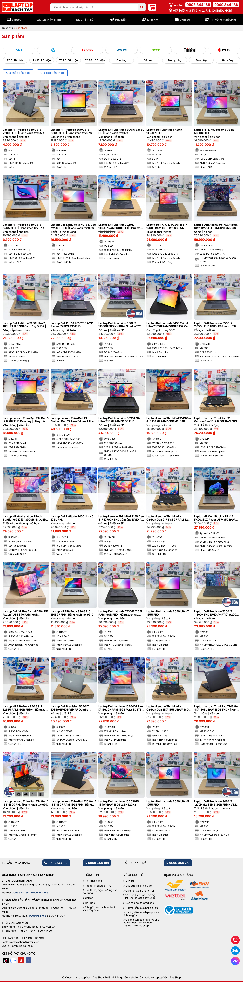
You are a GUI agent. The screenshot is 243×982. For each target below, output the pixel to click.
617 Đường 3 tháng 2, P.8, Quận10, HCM (200, 10)
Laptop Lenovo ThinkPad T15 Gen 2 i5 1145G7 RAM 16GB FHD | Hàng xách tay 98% (74, 803)
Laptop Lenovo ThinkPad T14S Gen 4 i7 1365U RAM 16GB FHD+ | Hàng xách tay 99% (216, 708)
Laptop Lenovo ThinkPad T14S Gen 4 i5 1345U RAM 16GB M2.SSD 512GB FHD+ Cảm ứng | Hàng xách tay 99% (169, 420)
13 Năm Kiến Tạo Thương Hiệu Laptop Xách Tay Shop (139, 897)
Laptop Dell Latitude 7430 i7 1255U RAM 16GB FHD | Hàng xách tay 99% (120, 613)
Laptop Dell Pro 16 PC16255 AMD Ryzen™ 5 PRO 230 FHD (72, 325)
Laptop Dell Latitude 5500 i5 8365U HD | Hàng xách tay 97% (121, 131)
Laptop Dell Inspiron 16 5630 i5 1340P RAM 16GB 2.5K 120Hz (118, 803)
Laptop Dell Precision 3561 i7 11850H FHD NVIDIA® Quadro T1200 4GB (121, 325)
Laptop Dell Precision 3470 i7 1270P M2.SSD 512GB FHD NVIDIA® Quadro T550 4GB (216, 803)
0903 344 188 (198, 5)
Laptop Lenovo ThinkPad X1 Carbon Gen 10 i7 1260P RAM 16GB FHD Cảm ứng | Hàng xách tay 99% (216, 420)
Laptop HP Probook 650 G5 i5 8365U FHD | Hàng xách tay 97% (71, 131)
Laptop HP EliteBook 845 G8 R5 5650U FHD (214, 131)
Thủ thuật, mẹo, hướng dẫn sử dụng (100, 892)
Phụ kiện (121, 19)
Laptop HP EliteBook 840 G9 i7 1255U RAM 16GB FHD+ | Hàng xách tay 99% (26, 708)
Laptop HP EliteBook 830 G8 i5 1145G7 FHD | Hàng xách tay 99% (72, 613)
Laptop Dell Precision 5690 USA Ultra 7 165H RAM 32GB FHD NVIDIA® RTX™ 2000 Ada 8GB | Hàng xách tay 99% (119, 420)
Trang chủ (7, 28)
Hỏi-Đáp (90, 903)
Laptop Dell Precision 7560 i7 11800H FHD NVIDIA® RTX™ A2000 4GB (216, 613)
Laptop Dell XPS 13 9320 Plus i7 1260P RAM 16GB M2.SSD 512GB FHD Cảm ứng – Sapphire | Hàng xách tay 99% (167, 226)
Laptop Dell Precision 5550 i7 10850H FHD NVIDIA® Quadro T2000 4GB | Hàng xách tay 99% (72, 708)
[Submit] (142, 7)
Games (89, 898)
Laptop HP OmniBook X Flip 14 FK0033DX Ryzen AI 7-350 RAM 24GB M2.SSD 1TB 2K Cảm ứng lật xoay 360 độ (216, 518)
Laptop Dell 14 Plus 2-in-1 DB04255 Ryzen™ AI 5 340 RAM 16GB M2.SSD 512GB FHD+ (26, 613)
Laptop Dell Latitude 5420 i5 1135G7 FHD (164, 131)
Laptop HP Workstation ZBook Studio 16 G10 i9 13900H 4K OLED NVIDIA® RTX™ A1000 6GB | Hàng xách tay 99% (24, 518)
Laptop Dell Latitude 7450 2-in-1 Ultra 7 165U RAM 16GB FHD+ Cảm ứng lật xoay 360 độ (168, 325)
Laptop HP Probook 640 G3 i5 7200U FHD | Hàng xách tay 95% (23, 131)
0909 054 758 (178, 863)
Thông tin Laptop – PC (98, 885)
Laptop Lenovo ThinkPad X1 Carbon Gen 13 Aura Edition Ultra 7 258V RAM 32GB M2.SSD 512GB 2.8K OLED (73, 420)
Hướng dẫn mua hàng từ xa (141, 907)
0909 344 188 (226, 5)
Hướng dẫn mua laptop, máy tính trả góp (141, 914)
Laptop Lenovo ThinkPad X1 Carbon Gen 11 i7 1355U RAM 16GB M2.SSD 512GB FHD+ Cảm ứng (168, 708)
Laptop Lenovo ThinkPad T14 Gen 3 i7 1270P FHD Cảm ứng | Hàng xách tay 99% (26, 420)
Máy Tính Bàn (85, 19)
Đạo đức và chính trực (138, 885)
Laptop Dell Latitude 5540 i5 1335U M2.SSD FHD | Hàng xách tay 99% (73, 226)
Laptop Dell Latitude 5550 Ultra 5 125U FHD (167, 803)
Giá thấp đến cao (18, 73)
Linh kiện (153, 19)
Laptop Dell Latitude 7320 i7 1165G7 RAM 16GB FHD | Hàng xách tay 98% (121, 226)
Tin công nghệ (93, 880)
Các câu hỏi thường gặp (139, 903)
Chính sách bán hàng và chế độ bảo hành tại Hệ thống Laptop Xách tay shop (141, 922)
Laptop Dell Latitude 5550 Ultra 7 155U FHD (167, 613)
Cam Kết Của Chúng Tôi (139, 890)
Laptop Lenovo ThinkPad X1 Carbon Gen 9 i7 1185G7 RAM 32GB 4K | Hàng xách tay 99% (169, 518)
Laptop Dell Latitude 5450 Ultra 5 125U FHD (72, 518)
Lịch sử (129, 880)
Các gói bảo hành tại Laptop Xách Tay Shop (100, 909)
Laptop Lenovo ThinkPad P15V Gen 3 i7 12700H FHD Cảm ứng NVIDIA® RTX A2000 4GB (121, 518)
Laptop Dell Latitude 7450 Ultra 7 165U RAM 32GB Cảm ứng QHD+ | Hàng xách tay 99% (24, 325)
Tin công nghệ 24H (223, 19)
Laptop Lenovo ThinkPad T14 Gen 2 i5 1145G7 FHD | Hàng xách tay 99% (26, 803)
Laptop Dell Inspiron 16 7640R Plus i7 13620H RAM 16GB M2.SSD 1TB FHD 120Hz (121, 708)
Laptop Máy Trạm (48, 19)
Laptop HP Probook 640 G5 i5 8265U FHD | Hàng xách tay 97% (23, 226)
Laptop (16, 19)
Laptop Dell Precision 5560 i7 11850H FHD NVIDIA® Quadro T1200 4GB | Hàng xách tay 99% (217, 325)
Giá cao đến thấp (52, 73)
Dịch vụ (184, 19)
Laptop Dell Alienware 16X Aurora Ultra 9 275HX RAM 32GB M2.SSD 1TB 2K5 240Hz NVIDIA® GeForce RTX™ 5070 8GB (216, 226)
